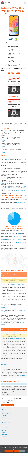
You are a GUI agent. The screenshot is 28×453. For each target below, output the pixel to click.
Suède (19, 233)
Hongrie (9, 166)
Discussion (4, 415)
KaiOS (3, 438)
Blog (3, 425)
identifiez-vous (16, 383)
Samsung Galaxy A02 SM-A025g (19, 190)
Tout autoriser (9, 451)
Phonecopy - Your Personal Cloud (8, 3)
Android (3, 432)
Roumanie (5, 178)
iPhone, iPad (4, 434)
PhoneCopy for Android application (16, 284)
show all (3, 140)
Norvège (6, 162)
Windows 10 (4, 436)
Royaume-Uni (18, 242)
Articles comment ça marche (8, 411)
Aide (3, 417)
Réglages (22, 451)
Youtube (8, 427)
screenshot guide (13, 282)
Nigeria (7, 159)
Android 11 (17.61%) (5, 204)
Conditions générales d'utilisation (9, 443)
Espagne (13, 236)
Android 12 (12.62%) (14, 204)
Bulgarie (22, 232)
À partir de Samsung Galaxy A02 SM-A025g (14, 79)
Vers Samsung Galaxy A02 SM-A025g (14, 103)
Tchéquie (18, 234)
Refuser (16, 451)
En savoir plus (24, 449)
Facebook (4, 427)
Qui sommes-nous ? (6, 422)
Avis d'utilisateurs (5, 424)
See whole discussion (7, 405)
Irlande (14, 172)
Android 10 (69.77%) (20, 202)
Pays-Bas (6, 240)
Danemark (6, 234)
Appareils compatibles (6, 413)
